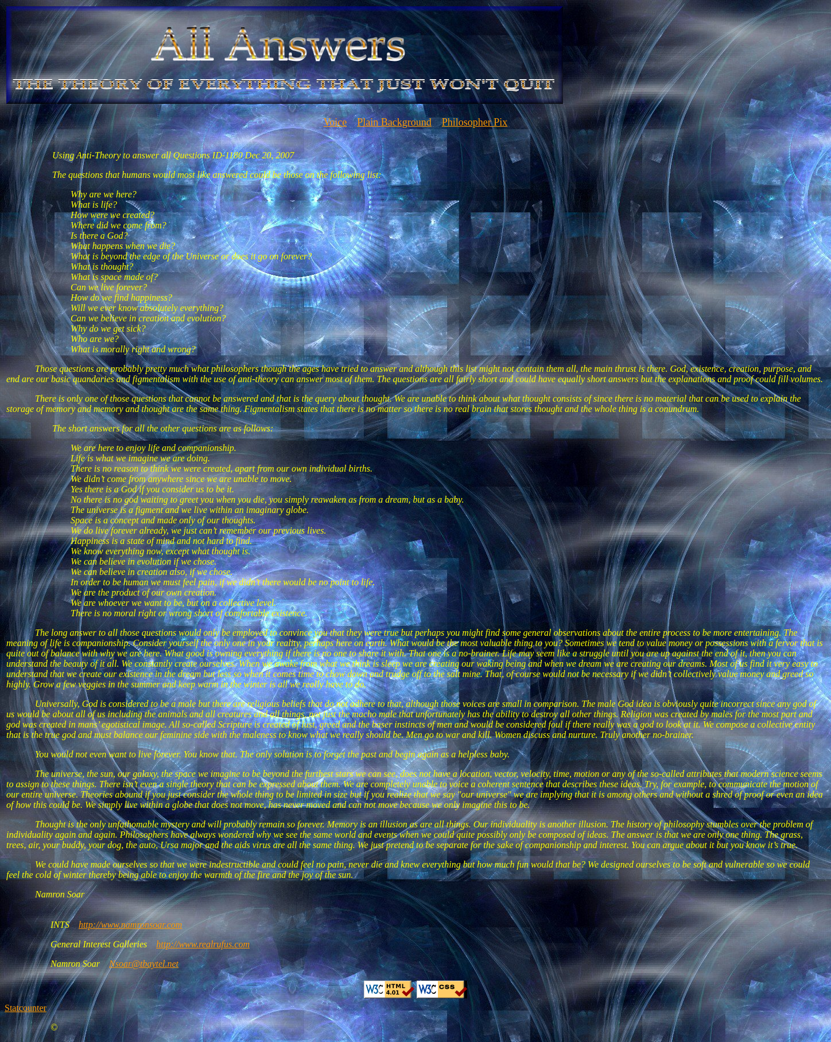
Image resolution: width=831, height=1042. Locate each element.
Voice (335, 122)
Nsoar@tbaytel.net (143, 964)
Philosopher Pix (475, 122)
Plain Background (394, 122)
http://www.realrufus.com (203, 944)
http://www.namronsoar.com (130, 925)
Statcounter (25, 1008)
